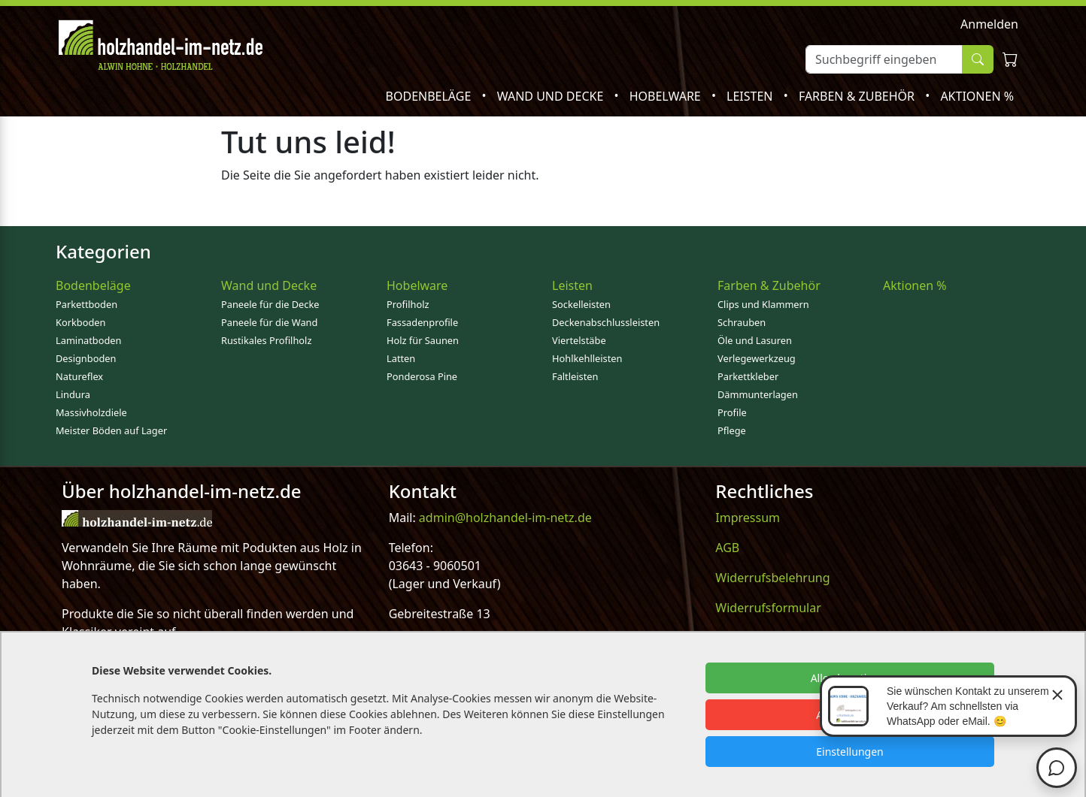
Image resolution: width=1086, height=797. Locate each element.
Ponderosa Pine (422, 376)
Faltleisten (575, 376)
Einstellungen (849, 751)
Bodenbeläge (430, 96)
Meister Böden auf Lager (111, 430)
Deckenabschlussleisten (606, 322)
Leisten (751, 96)
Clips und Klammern (763, 304)
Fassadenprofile (422, 322)
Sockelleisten (581, 304)
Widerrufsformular (768, 607)
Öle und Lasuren (754, 340)
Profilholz (408, 304)
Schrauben (741, 322)
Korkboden (80, 322)
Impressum (747, 517)
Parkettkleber (747, 376)
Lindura (73, 394)
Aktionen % (977, 96)
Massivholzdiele (91, 412)
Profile (732, 412)
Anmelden (989, 24)
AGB (727, 547)
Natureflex (79, 376)
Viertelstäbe (579, 340)
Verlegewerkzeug (756, 358)
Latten (401, 358)
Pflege (731, 430)
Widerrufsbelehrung (772, 577)
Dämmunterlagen (757, 394)
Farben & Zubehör (858, 96)
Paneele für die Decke (270, 304)
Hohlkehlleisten (587, 358)
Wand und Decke (552, 96)
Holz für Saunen (423, 340)
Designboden (86, 358)
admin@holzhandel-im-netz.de (505, 517)
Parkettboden (86, 304)
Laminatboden (88, 340)
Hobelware (666, 96)
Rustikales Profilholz (266, 340)
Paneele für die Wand (269, 322)
